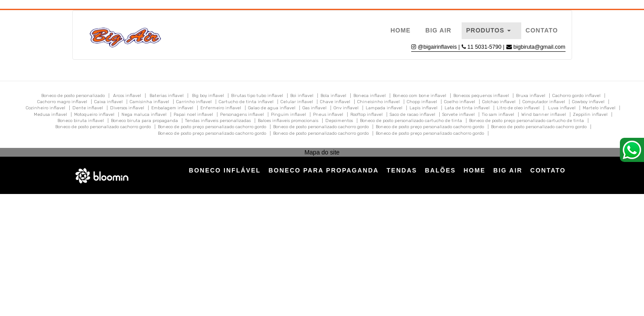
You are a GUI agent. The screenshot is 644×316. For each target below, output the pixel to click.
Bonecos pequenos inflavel (481, 95)
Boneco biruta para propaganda (144, 120)
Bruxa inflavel (530, 95)
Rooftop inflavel (366, 114)
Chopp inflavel (422, 101)
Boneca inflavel (369, 95)
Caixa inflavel (108, 101)
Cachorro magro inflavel (62, 101)
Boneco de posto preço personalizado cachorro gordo (212, 126)
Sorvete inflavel (458, 114)
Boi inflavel (301, 95)
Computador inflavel (544, 101)
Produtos (488, 30)
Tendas (402, 170)
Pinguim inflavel (288, 114)
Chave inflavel (335, 101)
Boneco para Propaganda (323, 170)
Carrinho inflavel (194, 101)
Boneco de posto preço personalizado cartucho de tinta (526, 120)
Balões (440, 170)
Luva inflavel (562, 108)
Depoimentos (339, 120)
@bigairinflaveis (437, 47)
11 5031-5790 (485, 47)
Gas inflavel (314, 108)
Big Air (438, 30)
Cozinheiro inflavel (45, 108)
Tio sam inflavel (498, 114)
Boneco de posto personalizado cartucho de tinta (411, 120)
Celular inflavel (297, 101)
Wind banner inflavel (543, 114)
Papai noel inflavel (193, 114)
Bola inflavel (333, 95)
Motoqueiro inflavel (94, 114)
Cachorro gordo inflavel (576, 95)
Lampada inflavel (384, 108)
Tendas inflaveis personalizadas (218, 120)
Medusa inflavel (50, 114)
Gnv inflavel (346, 108)
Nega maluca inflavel (144, 114)
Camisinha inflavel (149, 101)
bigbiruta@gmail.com (539, 47)
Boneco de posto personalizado (73, 95)
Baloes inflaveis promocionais (288, 120)
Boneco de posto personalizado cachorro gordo (103, 126)
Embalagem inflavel (172, 108)
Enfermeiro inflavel (220, 108)
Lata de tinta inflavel (467, 108)
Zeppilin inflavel (590, 114)
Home (401, 30)
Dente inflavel (87, 108)
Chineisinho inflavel (378, 101)
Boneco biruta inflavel (80, 120)
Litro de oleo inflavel (518, 108)
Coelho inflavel (459, 101)
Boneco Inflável (225, 170)
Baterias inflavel (166, 95)
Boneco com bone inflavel (419, 95)
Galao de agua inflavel (271, 108)
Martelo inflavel (599, 108)
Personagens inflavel (242, 114)
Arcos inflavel (127, 95)
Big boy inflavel (208, 95)
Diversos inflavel (127, 108)
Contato (542, 30)
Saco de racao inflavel (412, 114)
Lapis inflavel (423, 108)
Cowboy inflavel (588, 101)
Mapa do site (321, 152)
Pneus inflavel (328, 114)
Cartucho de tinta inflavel (246, 101)
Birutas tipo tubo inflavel (257, 95)
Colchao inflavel (499, 101)
